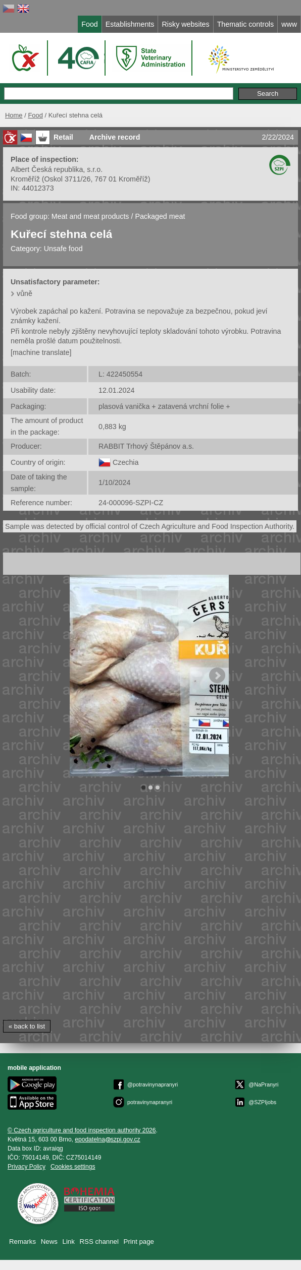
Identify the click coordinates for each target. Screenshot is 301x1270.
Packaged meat (160, 216)
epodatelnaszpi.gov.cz (107, 1139)
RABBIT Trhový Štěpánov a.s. (146, 446)
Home (14, 115)
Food (35, 115)
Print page (139, 1241)
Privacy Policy (26, 1166)
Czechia (125, 462)
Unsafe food (63, 249)
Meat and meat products (90, 216)
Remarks (22, 1241)
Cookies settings (73, 1166)
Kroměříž (25, 179)
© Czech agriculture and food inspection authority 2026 (82, 1130)
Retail (63, 137)
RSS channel (99, 1241)
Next (217, 676)
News (49, 1241)
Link (69, 1241)
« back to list (27, 1026)
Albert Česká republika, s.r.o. (57, 169)
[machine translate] (41, 352)
